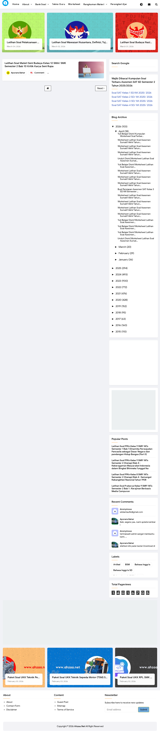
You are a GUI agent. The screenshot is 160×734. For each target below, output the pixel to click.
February (124, 253)
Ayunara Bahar (127, 519)
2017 (118, 319)
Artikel (116, 564)
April (122, 131)
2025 (119, 268)
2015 (118, 331)
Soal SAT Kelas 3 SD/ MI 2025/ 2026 (132, 101)
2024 (119, 274)
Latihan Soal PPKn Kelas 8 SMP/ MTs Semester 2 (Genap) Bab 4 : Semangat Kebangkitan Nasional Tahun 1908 (131, 477)
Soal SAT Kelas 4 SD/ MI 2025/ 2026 (132, 105)
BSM (127, 564)
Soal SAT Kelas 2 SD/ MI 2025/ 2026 (132, 96)
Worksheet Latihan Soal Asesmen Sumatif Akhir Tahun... (134, 141)
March (123, 247)
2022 (119, 287)
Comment (39, 72)
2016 (118, 325)
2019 (118, 306)
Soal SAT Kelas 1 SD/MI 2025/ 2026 (131, 92)
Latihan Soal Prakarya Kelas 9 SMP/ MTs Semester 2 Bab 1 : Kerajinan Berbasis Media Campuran (132, 489)
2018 (118, 312)
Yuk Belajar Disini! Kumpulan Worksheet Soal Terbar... (131, 134)
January (123, 259)
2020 (119, 299)
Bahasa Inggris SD (122, 570)
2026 (119, 126)
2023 (119, 280)
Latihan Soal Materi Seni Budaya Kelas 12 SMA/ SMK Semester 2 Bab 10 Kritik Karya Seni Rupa (35, 65)
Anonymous (126, 509)
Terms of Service (65, 709)
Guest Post (62, 702)
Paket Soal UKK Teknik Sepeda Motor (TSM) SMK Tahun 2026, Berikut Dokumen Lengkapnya (81, 679)
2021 (118, 293)
